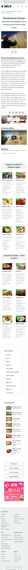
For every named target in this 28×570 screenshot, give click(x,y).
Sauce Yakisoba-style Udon (11, 297)
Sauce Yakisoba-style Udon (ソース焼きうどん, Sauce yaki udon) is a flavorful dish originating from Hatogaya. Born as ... (7, 306)
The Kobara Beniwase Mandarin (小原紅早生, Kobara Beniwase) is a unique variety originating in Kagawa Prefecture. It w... (20, 215)
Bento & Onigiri (5, 529)
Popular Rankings (14, 468)
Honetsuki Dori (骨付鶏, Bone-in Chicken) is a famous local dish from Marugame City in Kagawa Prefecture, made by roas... (20, 188)
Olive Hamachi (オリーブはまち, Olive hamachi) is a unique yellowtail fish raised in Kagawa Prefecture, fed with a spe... (7, 188)
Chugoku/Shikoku (11, 11)
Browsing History (5, 560)
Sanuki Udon (6, 234)
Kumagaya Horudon (9, 324)
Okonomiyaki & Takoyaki (5, 526)
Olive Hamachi (7, 180)
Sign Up (3, 554)
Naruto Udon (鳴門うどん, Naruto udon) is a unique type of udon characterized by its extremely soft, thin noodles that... (20, 332)
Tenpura (3, 514)
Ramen (3, 518)
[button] (12, 49)
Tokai (2, 541)
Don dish (16, 514)
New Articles (14, 463)
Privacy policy (17, 558)
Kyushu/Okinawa (5, 548)
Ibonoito (18, 271)
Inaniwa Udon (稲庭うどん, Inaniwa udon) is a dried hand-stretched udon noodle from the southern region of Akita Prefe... (7, 279)
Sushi (2, 516)
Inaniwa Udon (6, 271)
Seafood (3, 521)
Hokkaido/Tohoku (5, 535)
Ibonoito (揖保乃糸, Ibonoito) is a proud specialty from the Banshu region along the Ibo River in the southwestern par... (20, 279)
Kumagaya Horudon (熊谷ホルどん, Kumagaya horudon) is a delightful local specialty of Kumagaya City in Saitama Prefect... (7, 332)
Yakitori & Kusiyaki (19, 518)
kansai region (4, 543)
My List (3, 558)
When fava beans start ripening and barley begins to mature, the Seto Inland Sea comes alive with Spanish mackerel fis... (7, 214)
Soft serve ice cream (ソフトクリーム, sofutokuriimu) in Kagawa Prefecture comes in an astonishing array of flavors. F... (20, 243)
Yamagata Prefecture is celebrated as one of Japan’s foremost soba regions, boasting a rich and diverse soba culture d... (20, 306)
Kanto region (4, 537)
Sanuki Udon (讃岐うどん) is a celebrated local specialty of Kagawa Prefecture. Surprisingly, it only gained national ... (7, 243)
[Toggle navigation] (26, 6)
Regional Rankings (14, 476)
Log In (2, 556)
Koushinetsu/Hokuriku (7, 539)
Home (3, 11)
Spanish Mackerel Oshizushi (11, 206)
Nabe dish (16, 516)
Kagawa (20, 11)
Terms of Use (17, 556)
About (15, 554)
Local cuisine (17, 523)
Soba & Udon (4, 523)
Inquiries (16, 560)
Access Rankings (14, 472)
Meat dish (16, 521)
